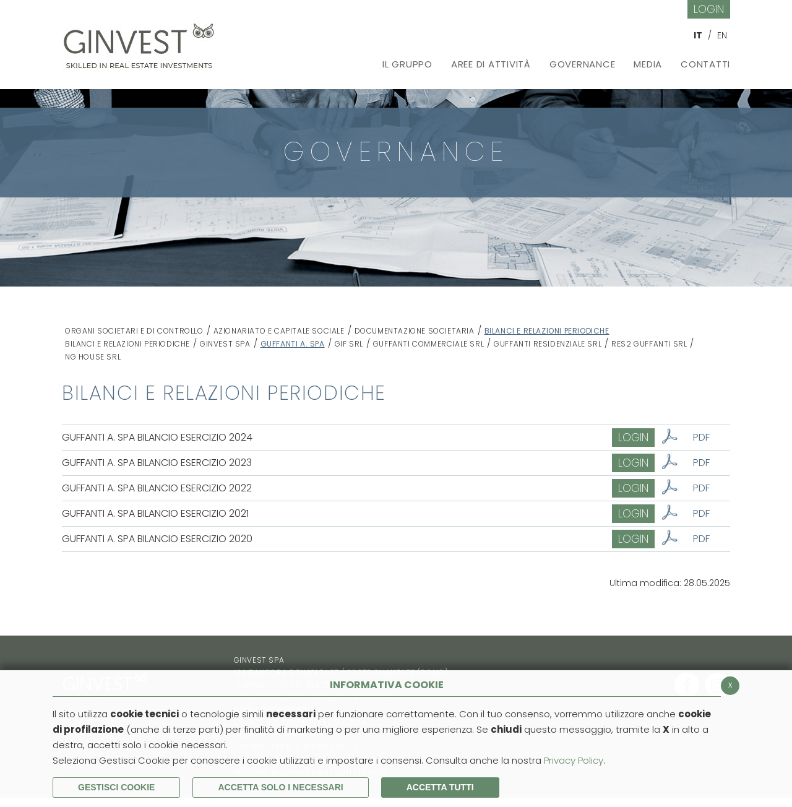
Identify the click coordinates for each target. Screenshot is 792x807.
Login (709, 9)
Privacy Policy (573, 760)
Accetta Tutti (440, 787)
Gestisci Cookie (116, 787)
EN (722, 35)
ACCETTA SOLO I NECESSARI (280, 787)
